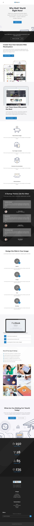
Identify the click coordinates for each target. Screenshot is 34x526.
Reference (17, 506)
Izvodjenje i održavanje (17, 497)
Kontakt (17, 507)
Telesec (17, 504)
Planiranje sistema (17, 495)
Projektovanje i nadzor (17, 496)
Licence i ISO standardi (17, 505)
